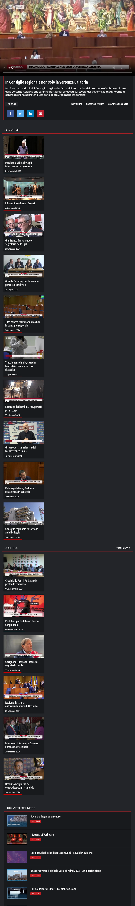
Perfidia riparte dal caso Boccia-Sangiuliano (22, 621)
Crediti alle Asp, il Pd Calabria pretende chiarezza (21, 580)
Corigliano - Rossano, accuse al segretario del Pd (21, 662)
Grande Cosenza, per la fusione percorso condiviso (21, 282)
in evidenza (76, 104)
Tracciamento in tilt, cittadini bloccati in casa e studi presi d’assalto (20, 365)
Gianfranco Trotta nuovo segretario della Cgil (18, 242)
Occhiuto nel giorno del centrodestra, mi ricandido (19, 783)
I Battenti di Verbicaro (42, 832)
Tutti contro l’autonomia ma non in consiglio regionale (22, 323)
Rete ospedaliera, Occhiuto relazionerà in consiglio (19, 488)
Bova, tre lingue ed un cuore (45, 814)
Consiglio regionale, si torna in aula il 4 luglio (21, 529)
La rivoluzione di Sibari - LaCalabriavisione (53, 887)
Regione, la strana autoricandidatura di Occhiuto (21, 702)
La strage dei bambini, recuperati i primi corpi (23, 407)
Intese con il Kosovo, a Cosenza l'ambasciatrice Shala (21, 743)
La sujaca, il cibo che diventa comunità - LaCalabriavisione (61, 850)
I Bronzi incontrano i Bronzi (20, 203)
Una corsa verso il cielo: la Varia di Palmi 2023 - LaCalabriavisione (65, 868)
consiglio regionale (118, 104)
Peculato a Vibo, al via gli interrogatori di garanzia (18, 164)
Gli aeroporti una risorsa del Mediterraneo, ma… (20, 448)
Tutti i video (124, 546)
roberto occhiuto (95, 104)
